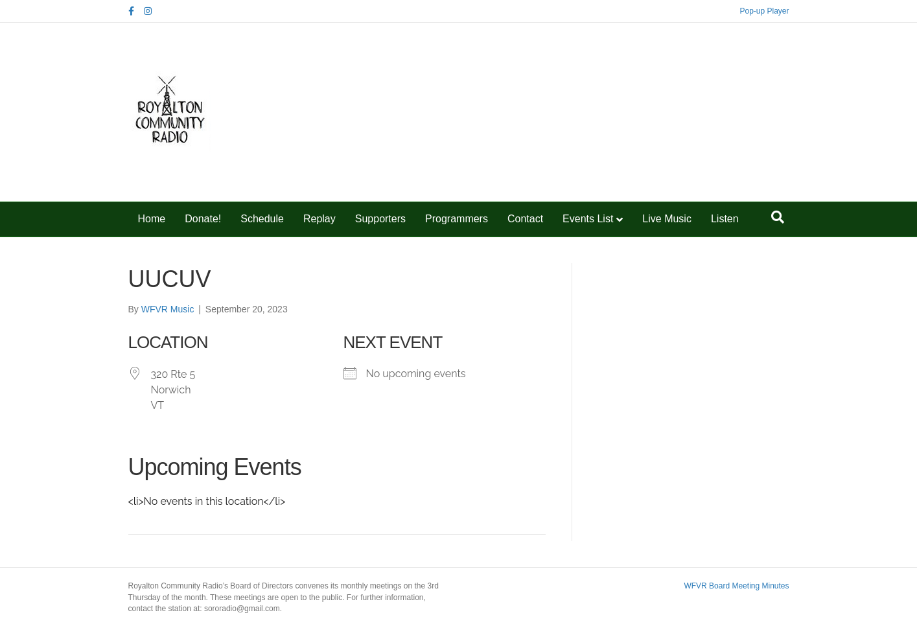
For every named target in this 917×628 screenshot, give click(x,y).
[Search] (777, 217)
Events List (588, 218)
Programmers (456, 218)
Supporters (380, 218)
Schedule (262, 218)
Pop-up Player (764, 11)
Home (152, 218)
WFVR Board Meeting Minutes (736, 585)
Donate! (203, 218)
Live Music (666, 218)
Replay (319, 218)
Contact (525, 218)
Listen (725, 218)
